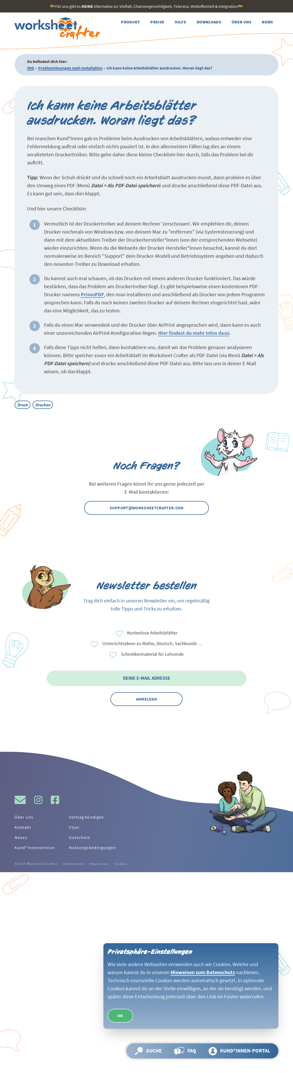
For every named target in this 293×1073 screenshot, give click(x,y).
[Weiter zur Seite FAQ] (185, 1050)
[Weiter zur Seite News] (267, 22)
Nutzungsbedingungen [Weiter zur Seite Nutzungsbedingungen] (92, 847)
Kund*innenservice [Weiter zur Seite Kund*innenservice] (34, 847)
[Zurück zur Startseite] (56, 29)
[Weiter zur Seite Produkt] (130, 22)
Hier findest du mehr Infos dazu (193, 333)
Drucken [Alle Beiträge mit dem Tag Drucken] (42, 404)
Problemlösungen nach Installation (70, 67)
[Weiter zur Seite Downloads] (208, 22)
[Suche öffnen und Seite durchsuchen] (148, 1050)
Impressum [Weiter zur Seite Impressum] (99, 864)
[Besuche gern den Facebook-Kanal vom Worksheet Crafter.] (55, 800)
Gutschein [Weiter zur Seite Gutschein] (79, 837)
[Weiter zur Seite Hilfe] (180, 22)
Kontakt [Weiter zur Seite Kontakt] (23, 827)
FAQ (30, 67)
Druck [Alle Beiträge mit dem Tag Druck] (22, 404)
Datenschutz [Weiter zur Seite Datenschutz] (73, 864)
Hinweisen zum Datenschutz (203, 972)
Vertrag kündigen (86, 817)
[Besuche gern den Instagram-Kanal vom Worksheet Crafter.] (38, 800)
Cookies (120, 864)
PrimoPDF (92, 294)
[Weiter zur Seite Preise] (157, 22)
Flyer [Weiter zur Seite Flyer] (74, 827)
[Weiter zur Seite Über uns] (241, 22)
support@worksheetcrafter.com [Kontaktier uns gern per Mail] (147, 507)
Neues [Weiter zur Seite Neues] (21, 837)
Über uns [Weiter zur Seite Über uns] (24, 817)
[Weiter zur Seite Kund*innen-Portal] (239, 1050)
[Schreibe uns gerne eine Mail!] (20, 800)
